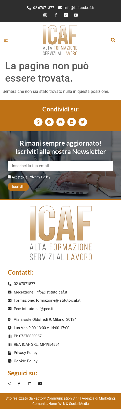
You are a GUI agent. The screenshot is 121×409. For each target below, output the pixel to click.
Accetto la (18, 177)
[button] (113, 40)
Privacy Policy (39, 177)
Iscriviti (18, 186)
